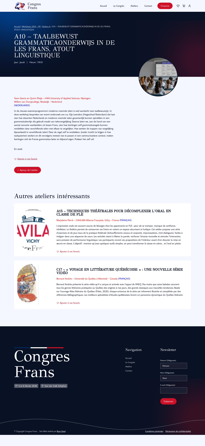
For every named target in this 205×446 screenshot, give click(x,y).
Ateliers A (46, 26)
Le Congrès (118, 5)
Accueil (103, 5)
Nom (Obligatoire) (167, 384)
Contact (148, 5)
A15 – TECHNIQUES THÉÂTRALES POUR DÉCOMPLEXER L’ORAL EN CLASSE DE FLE (115, 219)
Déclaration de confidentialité (178, 442)
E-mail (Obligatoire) (167, 396)
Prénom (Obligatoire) (168, 371)
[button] (25, 165)
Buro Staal (61, 442)
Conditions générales (154, 442)
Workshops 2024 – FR (31, 26)
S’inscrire (165, 5)
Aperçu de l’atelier (27, 176)
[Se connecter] (178, 6)
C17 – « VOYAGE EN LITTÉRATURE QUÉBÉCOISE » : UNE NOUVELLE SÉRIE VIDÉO (115, 280)
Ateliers (134, 5)
